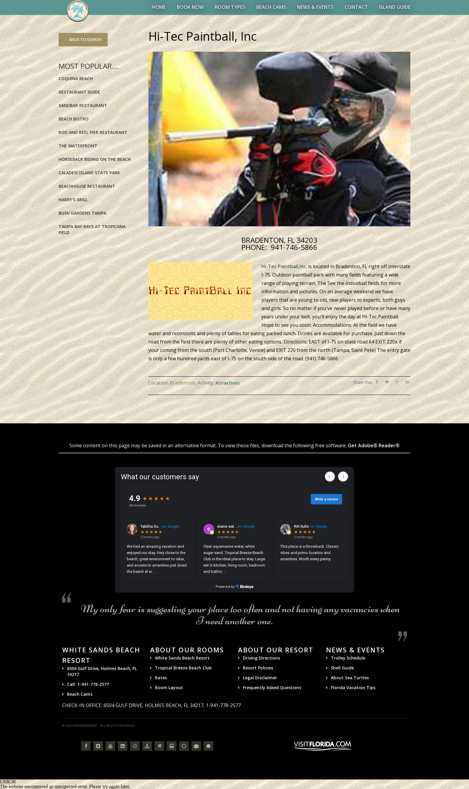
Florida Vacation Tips (353, 687)
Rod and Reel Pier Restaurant (93, 132)
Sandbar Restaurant (83, 105)
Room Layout (169, 687)
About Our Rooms (187, 649)
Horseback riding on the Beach (95, 159)
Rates (161, 677)
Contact (356, 7)
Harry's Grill (73, 199)
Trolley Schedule (348, 658)
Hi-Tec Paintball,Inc (283, 266)
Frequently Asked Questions (272, 687)
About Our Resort (275, 649)
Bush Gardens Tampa (82, 213)
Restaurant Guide (79, 92)
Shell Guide (342, 668)
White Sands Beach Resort (182, 658)
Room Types (230, 7)
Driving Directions (261, 658)
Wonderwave (85, 725)
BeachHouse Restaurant (87, 186)
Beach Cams (271, 7)
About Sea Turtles (350, 677)
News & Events (315, 7)
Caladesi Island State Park (89, 172)
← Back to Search (83, 39)
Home (159, 7)
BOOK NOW (190, 7)
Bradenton (182, 382)
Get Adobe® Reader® (374, 445)
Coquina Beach (76, 78)
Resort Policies (258, 668)
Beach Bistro (74, 119)
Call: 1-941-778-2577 (88, 684)
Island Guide (394, 7)
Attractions (227, 383)
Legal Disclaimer (260, 677)
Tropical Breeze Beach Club (183, 668)
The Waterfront (78, 146)
